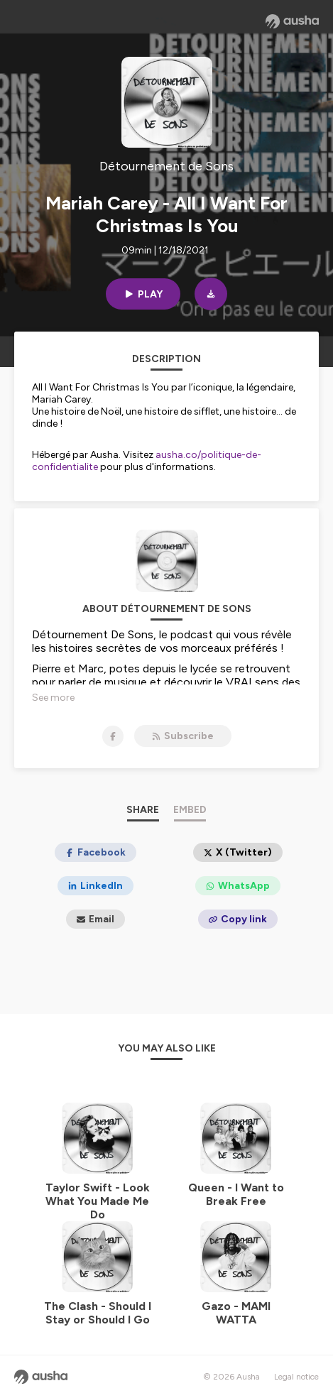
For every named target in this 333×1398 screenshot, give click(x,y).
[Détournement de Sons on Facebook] (113, 736)
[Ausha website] (292, 21)
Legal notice (296, 1377)
